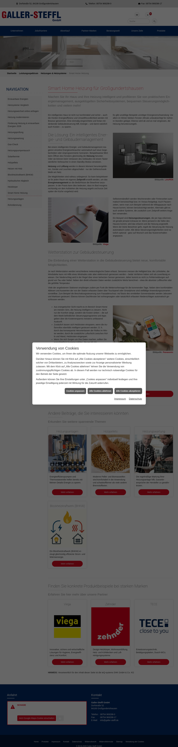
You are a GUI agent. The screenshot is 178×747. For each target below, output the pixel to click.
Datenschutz (135, 399)
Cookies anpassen (75, 391)
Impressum (120, 399)
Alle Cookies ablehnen (100, 391)
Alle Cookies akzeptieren (128, 391)
